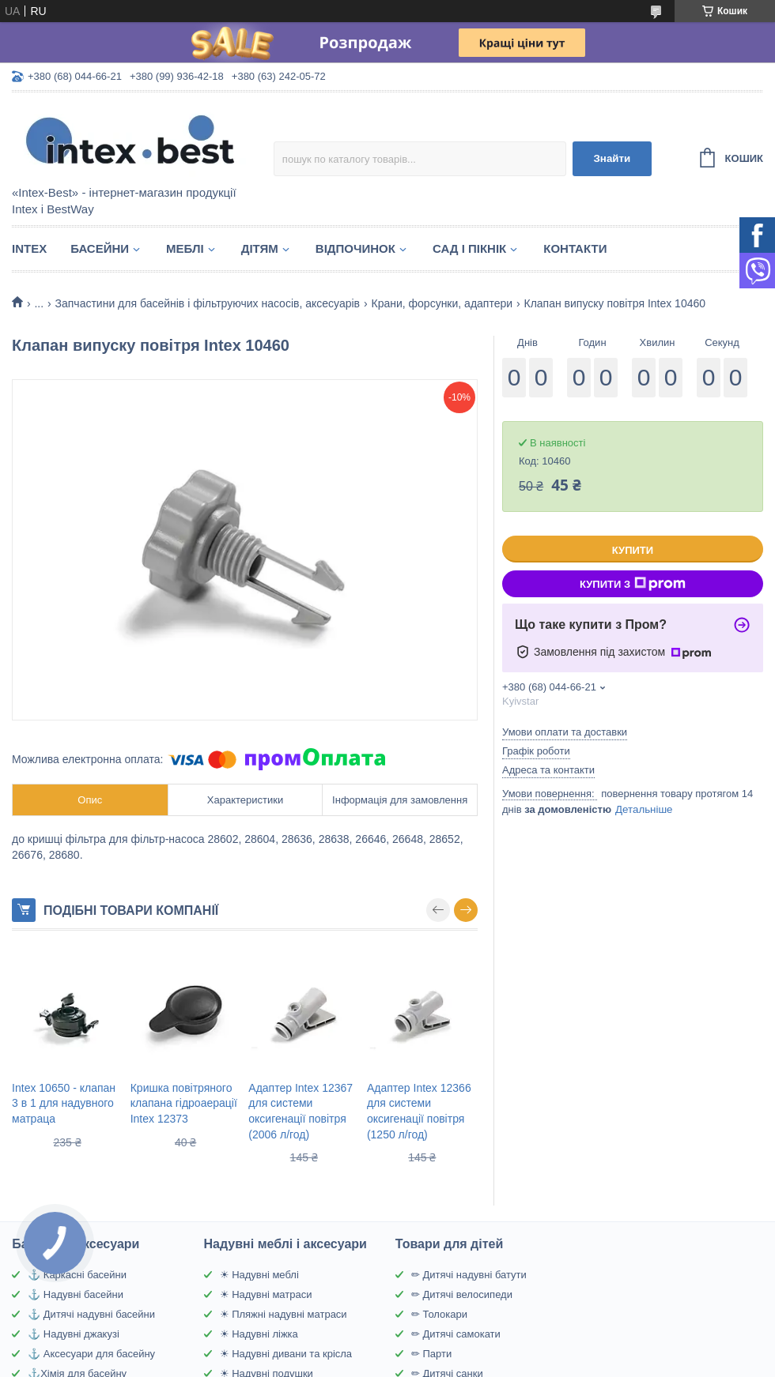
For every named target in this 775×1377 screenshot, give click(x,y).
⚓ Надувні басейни (75, 1294)
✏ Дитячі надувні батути (469, 1275)
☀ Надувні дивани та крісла (286, 1354)
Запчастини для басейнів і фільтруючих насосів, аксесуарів (208, 303)
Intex (29, 248)
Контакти (575, 248)
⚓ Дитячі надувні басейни (91, 1314)
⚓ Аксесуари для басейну (91, 1354)
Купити (632, 550)
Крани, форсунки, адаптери (441, 303)
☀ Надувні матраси (266, 1294)
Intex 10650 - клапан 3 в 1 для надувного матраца (63, 1103)
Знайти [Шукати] (611, 158)
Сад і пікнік (469, 248)
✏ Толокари (439, 1314)
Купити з (633, 584)
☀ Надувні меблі (259, 1275)
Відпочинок (355, 248)
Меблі (185, 248)
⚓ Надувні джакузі (73, 1334)
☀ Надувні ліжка (259, 1334)
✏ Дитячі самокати (456, 1334)
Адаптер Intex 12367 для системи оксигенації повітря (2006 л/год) (300, 1111)
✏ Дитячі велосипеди (461, 1294)
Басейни (99, 248)
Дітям (259, 248)
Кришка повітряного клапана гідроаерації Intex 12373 (183, 1103)
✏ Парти (431, 1354)
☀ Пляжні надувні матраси (283, 1314)
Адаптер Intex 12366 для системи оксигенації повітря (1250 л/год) (419, 1111)
